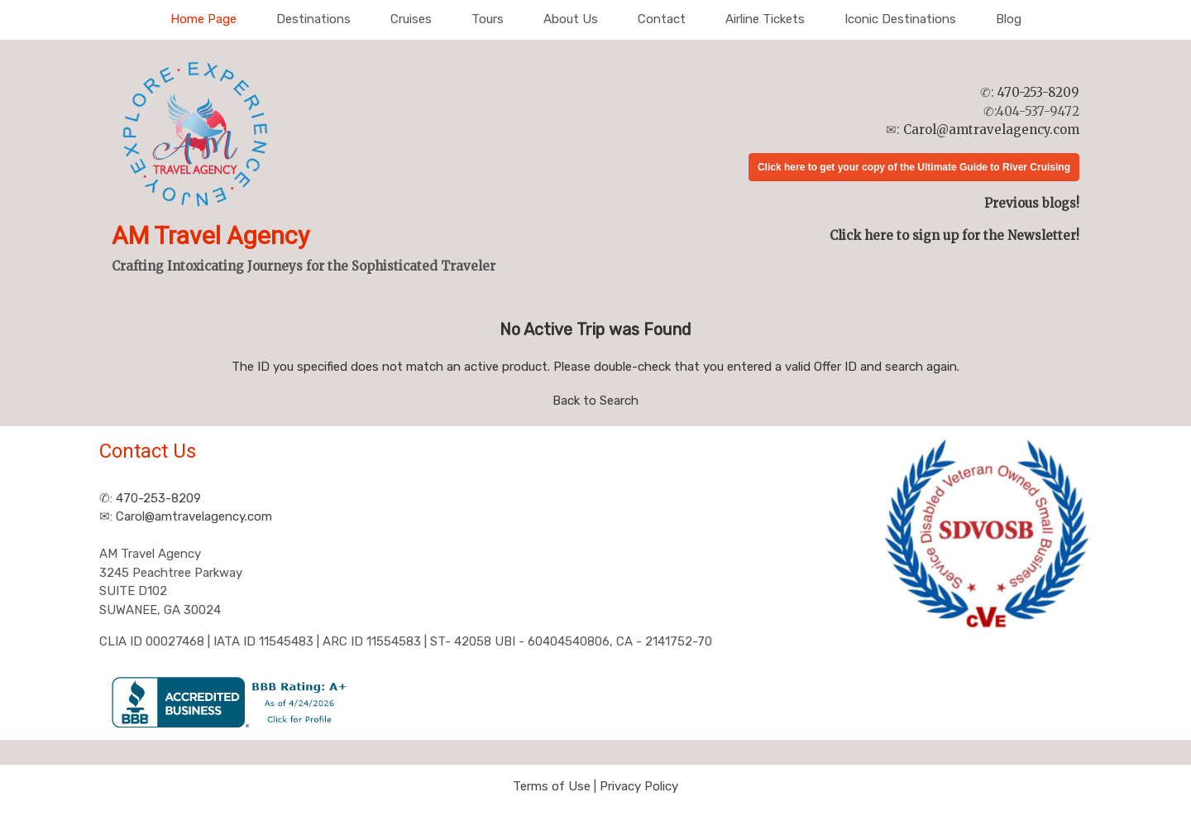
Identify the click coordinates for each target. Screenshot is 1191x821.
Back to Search (595, 400)
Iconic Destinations (900, 19)
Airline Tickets (765, 19)
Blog (1008, 19)
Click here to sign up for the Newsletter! (954, 235)
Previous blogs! (1031, 203)
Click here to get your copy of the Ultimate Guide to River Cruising (914, 167)
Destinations (313, 19)
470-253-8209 (1038, 92)
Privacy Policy (639, 786)
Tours (487, 19)
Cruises (411, 19)
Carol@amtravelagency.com (991, 129)
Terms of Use (552, 786)
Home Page (203, 19)
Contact (662, 19)
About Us (570, 19)
